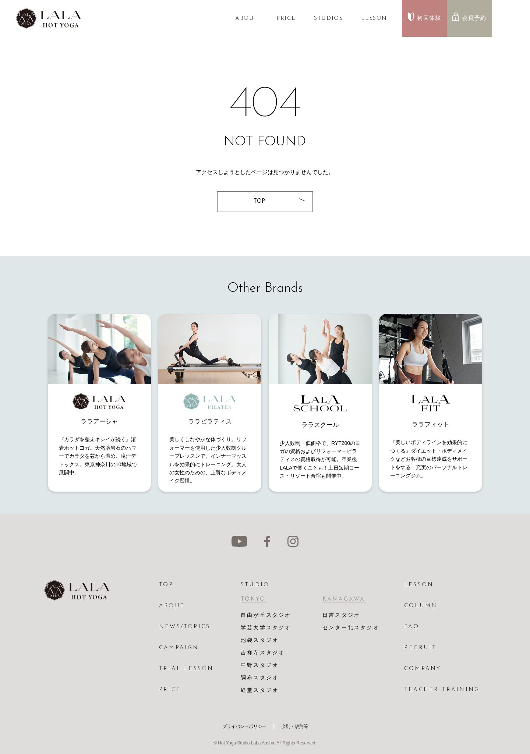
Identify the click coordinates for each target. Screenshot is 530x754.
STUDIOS (328, 18)
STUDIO (255, 585)
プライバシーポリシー (244, 726)
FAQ (412, 627)
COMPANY (422, 669)
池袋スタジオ (260, 640)
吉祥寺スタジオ (263, 653)
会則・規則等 (295, 726)
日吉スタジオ (341, 615)
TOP (166, 585)
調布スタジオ (260, 678)
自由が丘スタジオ (266, 615)
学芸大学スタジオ (266, 628)
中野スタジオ (260, 665)
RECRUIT (420, 648)
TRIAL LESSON (186, 669)
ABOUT (246, 18)
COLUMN (420, 606)
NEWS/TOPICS (184, 627)
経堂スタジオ (260, 690)
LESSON (374, 18)
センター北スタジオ (350, 628)
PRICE (286, 18)
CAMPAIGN (179, 648)
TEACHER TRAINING (442, 690)
